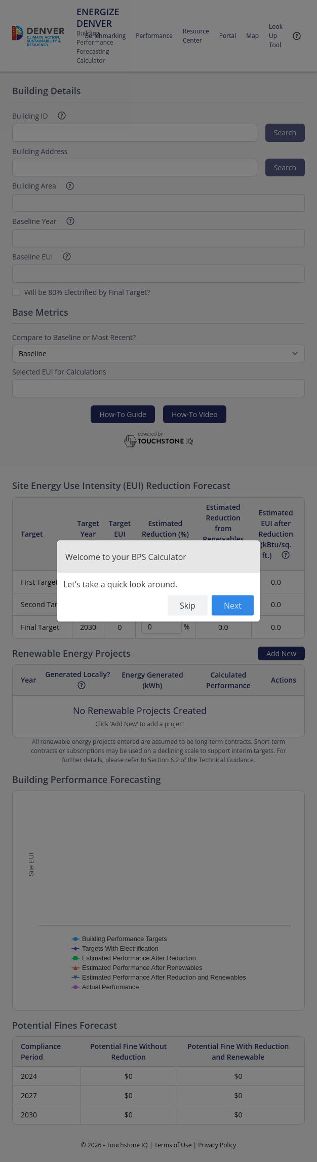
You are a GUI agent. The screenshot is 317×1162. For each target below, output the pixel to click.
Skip (187, 605)
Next (233, 605)
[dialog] (158, 581)
